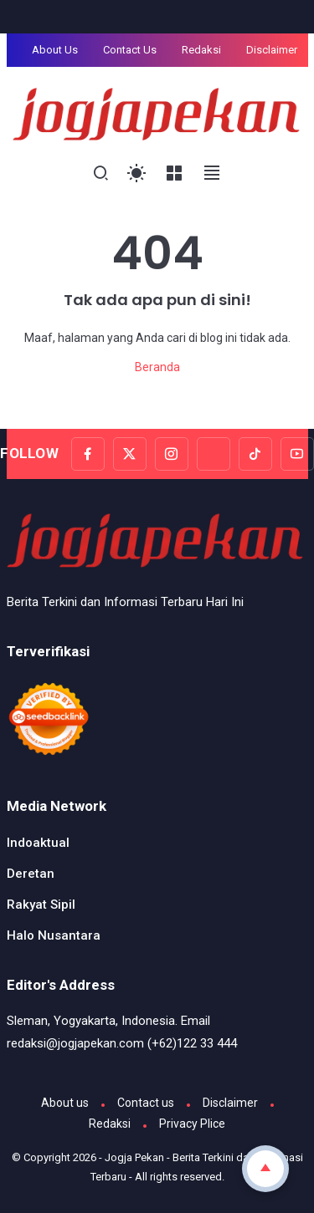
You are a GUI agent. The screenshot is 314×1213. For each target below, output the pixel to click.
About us (65, 1102)
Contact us (145, 1102)
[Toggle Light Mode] (136, 173)
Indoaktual (38, 842)
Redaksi (201, 49)
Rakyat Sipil (41, 904)
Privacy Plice (192, 1123)
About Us (55, 49)
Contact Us (130, 49)
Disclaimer (271, 49)
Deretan (30, 873)
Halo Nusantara (53, 935)
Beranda (157, 367)
